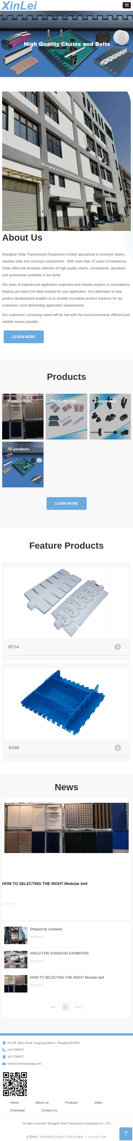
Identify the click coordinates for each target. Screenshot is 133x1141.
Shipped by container (46, 929)
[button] (127, 5)
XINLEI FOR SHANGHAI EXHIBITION (59, 953)
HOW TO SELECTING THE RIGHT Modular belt (45, 884)
